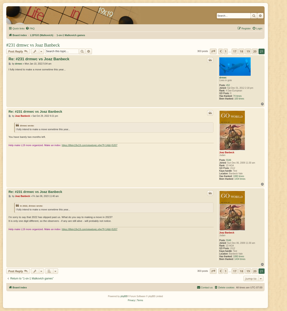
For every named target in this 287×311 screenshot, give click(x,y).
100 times (239, 98)
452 (228, 85)
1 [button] (225, 51)
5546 (228, 160)
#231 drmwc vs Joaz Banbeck (33, 45)
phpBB (123, 296)
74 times (237, 96)
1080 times (238, 176)
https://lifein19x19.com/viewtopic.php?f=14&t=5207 (89, 145)
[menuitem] (30, 28)
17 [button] (234, 51)
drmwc (222, 77)
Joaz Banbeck (226, 152)
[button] (213, 51)
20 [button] (255, 51)
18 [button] (241, 51)
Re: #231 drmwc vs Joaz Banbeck (39, 59)
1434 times (239, 179)
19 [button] (248, 51)
